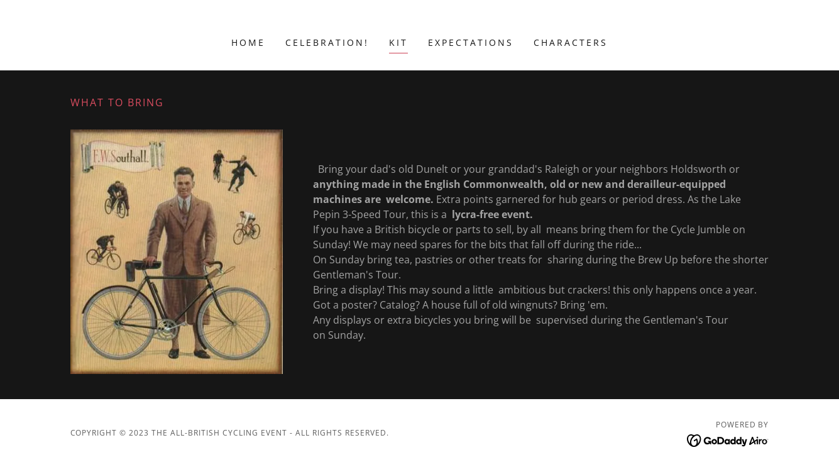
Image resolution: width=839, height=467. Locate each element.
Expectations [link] (470, 42)
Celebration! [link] (327, 42)
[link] (728, 440)
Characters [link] (571, 42)
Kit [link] (398, 42)
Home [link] (248, 42)
